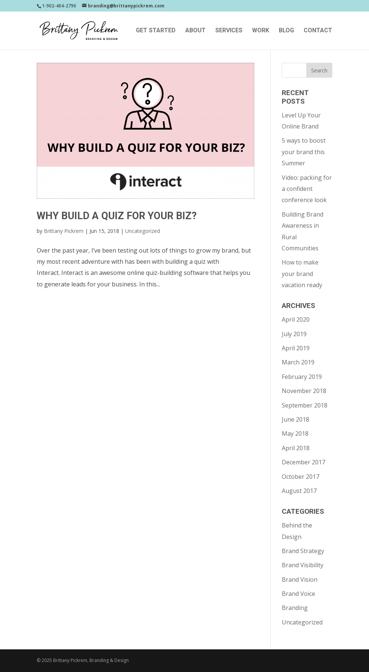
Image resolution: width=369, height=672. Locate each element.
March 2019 (298, 362)
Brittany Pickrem (64, 230)
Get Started (156, 31)
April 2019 (296, 348)
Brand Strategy (303, 551)
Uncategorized (142, 230)
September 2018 (304, 405)
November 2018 (304, 391)
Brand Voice (298, 594)
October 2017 (300, 477)
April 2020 (296, 319)
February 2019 (302, 377)
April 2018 (296, 448)
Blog (286, 31)
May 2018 (295, 433)
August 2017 (299, 491)
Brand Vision (299, 579)
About (195, 31)
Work (260, 31)
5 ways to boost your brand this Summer (304, 151)
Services (228, 31)
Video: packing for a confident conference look (307, 188)
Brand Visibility (302, 565)
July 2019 (294, 334)
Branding (295, 608)
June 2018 (295, 419)
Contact (318, 31)
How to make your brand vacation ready (302, 273)
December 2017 (303, 462)
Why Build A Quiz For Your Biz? (117, 216)
